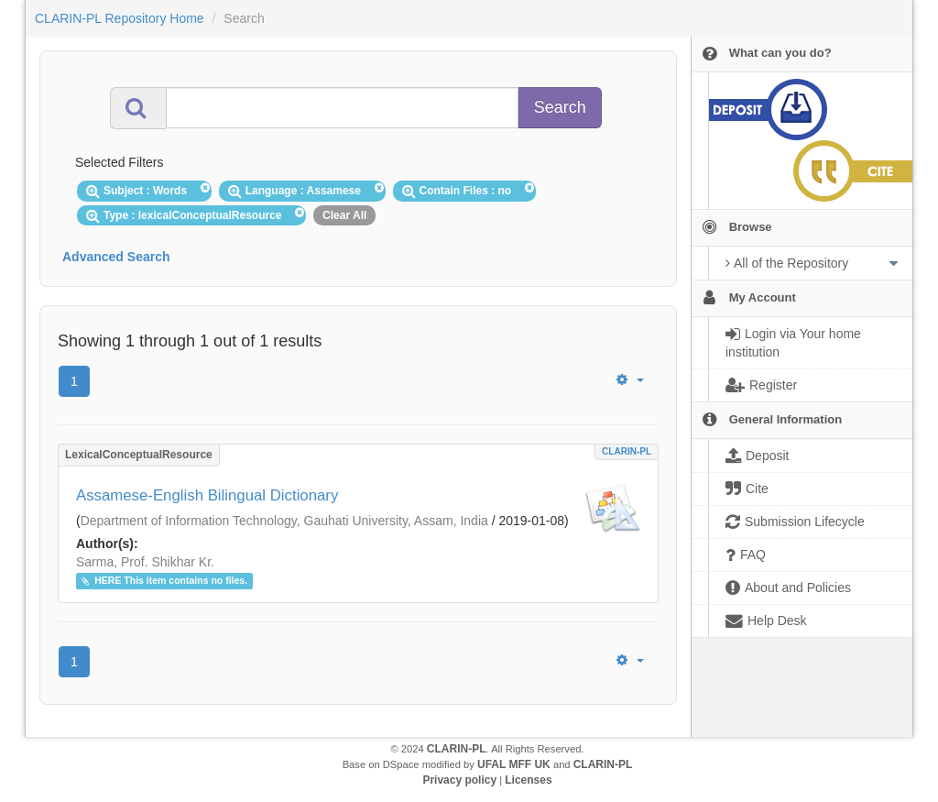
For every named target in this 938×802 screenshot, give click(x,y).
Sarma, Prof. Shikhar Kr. (145, 562)
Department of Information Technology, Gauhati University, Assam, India (284, 520)
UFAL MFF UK (514, 764)
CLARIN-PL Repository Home (119, 18)
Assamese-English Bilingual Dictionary (207, 495)
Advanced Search (116, 256)
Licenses (528, 780)
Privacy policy (459, 780)
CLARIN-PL (626, 451)
